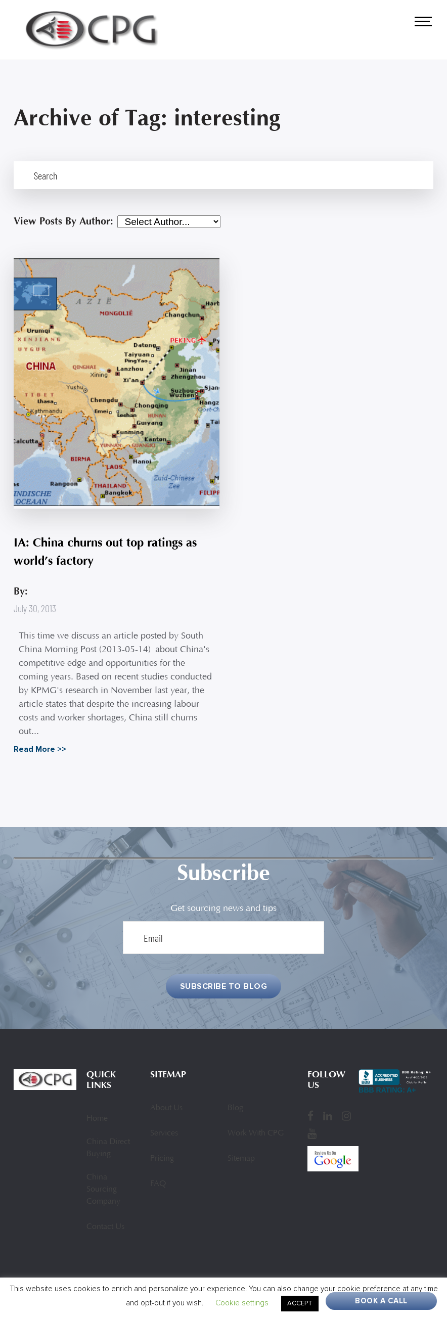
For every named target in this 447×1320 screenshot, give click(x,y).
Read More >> (40, 749)
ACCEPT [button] (299, 1303)
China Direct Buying (108, 1148)
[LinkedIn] (327, 1116)
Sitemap (241, 1159)
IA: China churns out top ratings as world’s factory (105, 552)
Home (97, 1119)
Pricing (162, 1159)
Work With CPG (256, 1133)
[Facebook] (310, 1116)
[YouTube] (312, 1133)
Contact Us (105, 1227)
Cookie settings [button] (242, 1302)
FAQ (158, 1184)
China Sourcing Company (103, 1189)
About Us (166, 1108)
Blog (235, 1108)
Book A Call (381, 1300)
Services (164, 1133)
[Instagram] (346, 1116)
